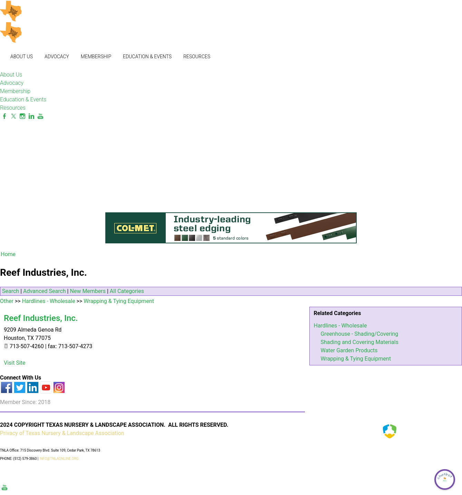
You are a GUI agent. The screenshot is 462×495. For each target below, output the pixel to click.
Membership (96, 56)
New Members (88, 291)
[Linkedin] (31, 116)
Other (6, 301)
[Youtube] (40, 116)
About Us (21, 56)
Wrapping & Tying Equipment (355, 358)
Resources (196, 56)
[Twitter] (13, 116)
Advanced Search (44, 291)
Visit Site (15, 363)
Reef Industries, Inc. (41, 318)
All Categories (127, 291)
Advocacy (57, 56)
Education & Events (147, 56)
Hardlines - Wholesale (340, 325)
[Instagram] (22, 116)
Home (8, 254)
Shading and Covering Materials (359, 342)
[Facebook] (4, 116)
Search (10, 291)
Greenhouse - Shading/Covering (359, 334)
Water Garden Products (348, 350)
